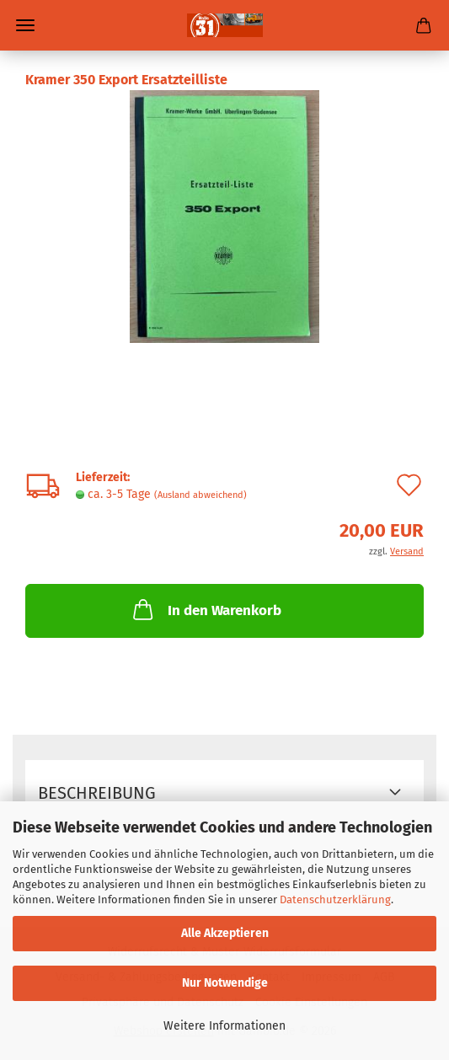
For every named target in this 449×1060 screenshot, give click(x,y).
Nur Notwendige (225, 983)
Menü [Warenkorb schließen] (25, 25)
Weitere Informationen (224, 1026)
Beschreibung (97, 793)
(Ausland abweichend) (200, 495)
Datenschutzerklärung (335, 899)
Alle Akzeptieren (225, 933)
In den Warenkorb (205, 609)
